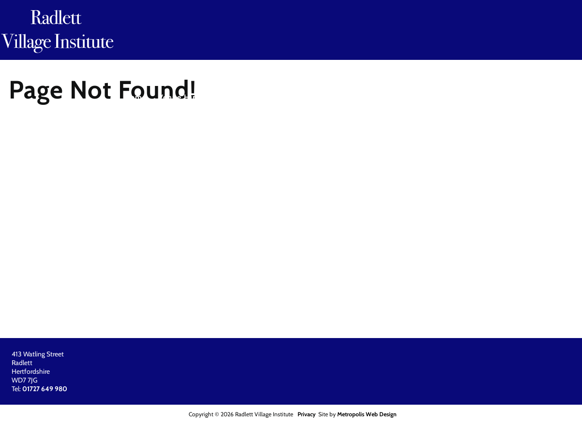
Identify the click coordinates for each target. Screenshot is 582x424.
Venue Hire (179, 97)
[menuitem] (135, 104)
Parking (527, 97)
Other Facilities (472, 97)
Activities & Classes (248, 97)
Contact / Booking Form (342, 97)
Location (415, 97)
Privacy (306, 414)
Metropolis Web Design (367, 414)
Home (135, 97)
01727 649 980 (531, 79)
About (564, 97)
